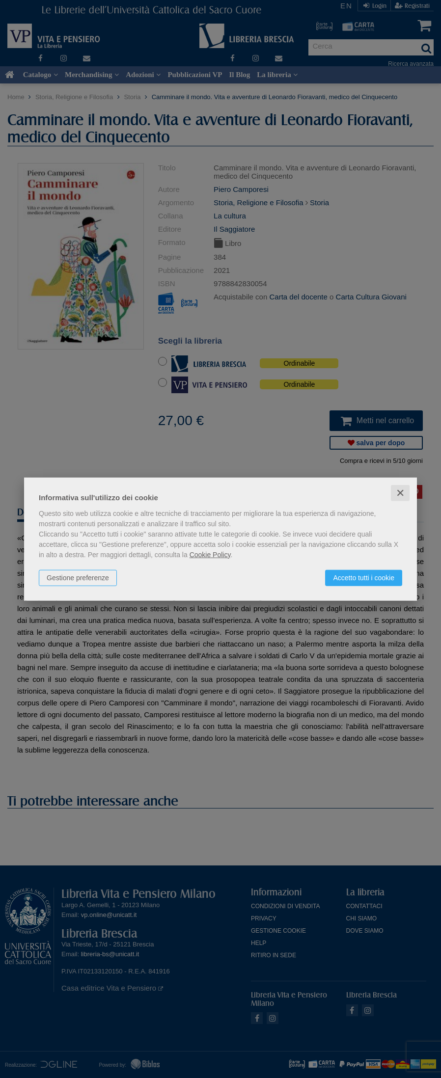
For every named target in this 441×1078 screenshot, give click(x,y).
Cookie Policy (210, 554)
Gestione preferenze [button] (78, 577)
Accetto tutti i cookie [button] (363, 577)
